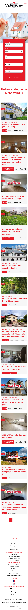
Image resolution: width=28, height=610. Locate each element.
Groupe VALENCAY (14, 565)
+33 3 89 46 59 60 (14, 573)
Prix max (8, 68)
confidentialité (22, 606)
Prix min (7, 61)
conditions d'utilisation (10, 608)
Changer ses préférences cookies (13, 599)
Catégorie (8, 42)
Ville (6, 55)
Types (7, 48)
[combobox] (14, 45)
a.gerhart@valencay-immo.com (14, 575)
